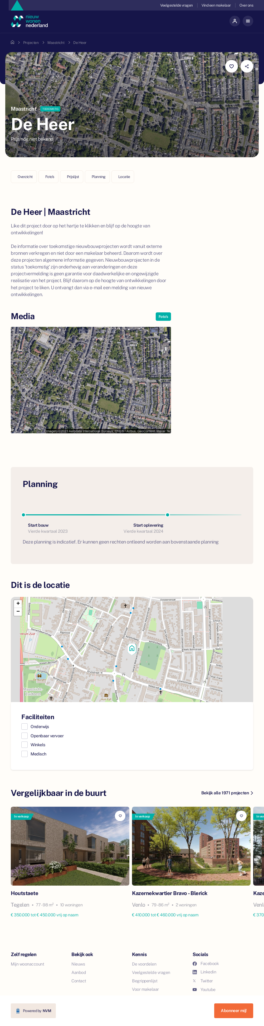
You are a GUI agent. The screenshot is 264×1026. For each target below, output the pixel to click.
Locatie (124, 177)
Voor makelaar (145, 989)
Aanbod (78, 972)
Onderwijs (40, 726)
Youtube (204, 989)
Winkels (38, 744)
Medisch (38, 753)
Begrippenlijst (144, 980)
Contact (78, 980)
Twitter (203, 980)
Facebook (206, 963)
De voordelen (144, 964)
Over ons (246, 5)
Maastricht (55, 42)
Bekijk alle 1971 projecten (227, 792)
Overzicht (25, 177)
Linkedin (204, 971)
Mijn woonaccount (27, 964)
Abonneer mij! (234, 1010)
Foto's (49, 177)
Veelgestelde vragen (176, 5)
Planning (99, 177)
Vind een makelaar (216, 5)
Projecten (31, 42)
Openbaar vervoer (47, 735)
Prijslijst (73, 177)
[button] (132, 649)
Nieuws (78, 964)
